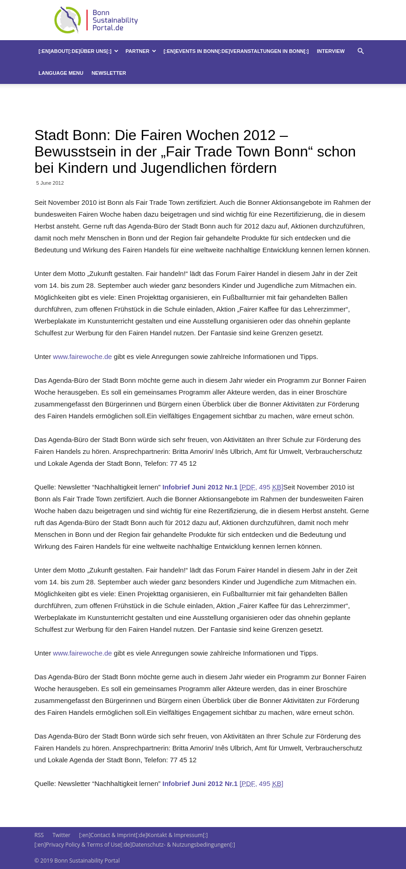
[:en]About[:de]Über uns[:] (78, 51)
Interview (331, 51)
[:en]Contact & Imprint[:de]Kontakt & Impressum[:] (143, 835)
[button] (361, 51)
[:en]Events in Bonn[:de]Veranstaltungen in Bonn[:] (236, 51)
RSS (39, 835)
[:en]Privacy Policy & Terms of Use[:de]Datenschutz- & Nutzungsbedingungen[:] (135, 844)
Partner (141, 51)
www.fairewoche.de (83, 356)
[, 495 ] (222, 487)
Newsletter (109, 73)
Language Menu (61, 73)
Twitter (61, 835)
